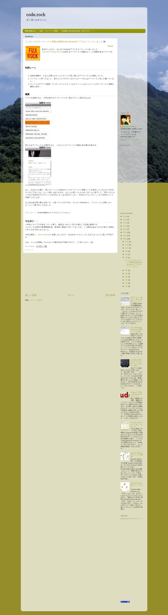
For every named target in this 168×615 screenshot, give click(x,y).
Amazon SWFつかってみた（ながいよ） (136, 424)
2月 (126, 283)
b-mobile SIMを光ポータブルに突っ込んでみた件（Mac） (136, 363)
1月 (126, 286)
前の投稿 (110, 295)
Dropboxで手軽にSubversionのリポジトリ (136, 394)
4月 (126, 277)
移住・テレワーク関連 (49, 31)
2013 (125, 229)
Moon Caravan (44, 235)
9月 (126, 251)
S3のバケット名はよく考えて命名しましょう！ (137, 299)
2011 (125, 236)
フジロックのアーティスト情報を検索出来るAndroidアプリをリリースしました (64, 41)
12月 (127, 242)
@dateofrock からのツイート (131, 518)
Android (32, 246)
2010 (125, 239)
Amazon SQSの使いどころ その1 (137, 485)
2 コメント (29, 250)
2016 (125, 219)
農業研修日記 (30, 31)
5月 (126, 273)
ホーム (71, 295)
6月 (126, 270)
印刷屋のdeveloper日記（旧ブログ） (76, 31)
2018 (125, 216)
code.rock (35, 14)
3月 (126, 280)
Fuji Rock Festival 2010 (51, 52)
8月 (126, 254)
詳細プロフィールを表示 (130, 140)
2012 (125, 232)
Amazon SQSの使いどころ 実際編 (137, 455)
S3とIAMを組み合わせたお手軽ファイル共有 (136, 329)
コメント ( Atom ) (35, 300)
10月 (127, 248)
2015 (125, 223)
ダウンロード (30, 213)
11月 (127, 245)
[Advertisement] (70, 273)
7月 (126, 257)
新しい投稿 (31, 295)
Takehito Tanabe (129, 126)
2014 (125, 226)
